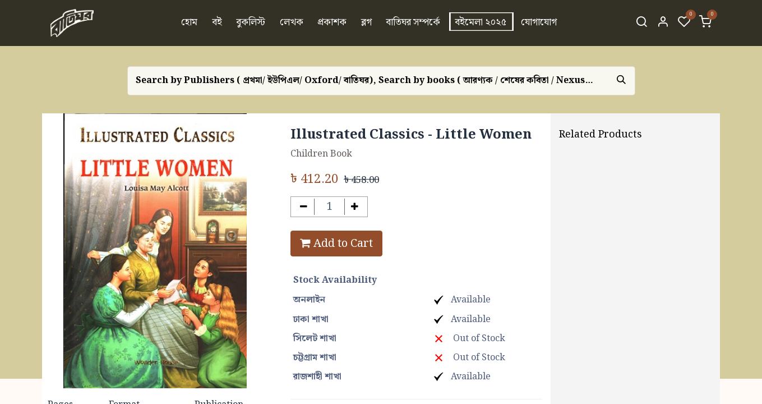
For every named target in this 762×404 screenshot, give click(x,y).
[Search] (641, 23)
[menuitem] (189, 23)
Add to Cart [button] (336, 243)
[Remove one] (304, 207)
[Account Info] (663, 23)
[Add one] (355, 207)
